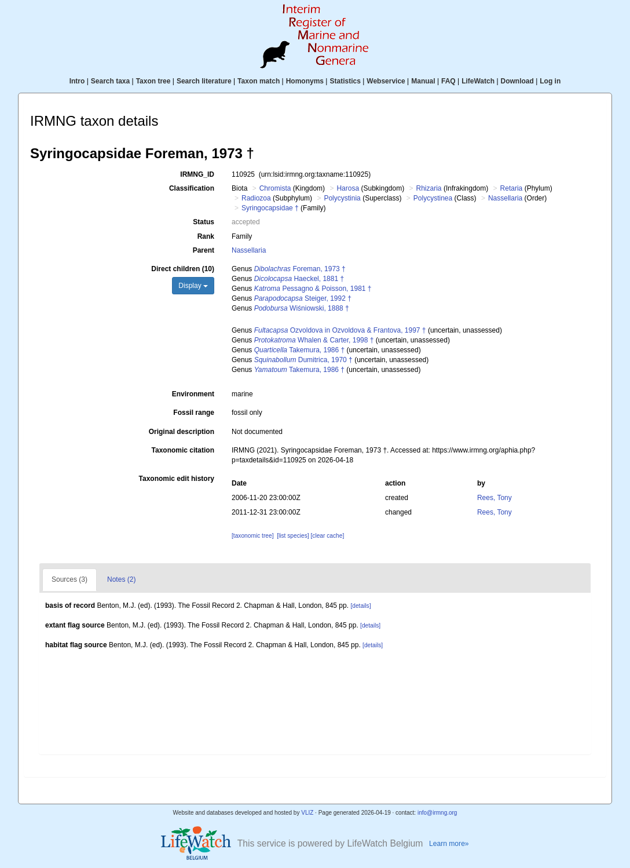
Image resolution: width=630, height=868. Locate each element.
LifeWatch (478, 81)
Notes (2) (121, 579)
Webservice (386, 81)
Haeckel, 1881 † (299, 279)
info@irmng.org (437, 812)
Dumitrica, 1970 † (303, 360)
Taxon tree (153, 81)
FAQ (448, 81)
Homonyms (305, 81)
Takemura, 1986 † (299, 350)
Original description (181, 432)
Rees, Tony (494, 498)
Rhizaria (429, 188)
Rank (205, 236)
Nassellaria (505, 198)
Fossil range (193, 413)
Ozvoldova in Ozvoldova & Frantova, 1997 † (340, 330)
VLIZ (307, 812)
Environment (193, 394)
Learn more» (449, 844)
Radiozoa (256, 198)
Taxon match (258, 81)
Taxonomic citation (183, 450)
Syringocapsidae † (270, 208)
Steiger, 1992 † (302, 298)
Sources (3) (69, 579)
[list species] (293, 536)
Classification (191, 188)
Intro (77, 81)
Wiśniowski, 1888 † (301, 308)
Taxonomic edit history (176, 479)
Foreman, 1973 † (300, 269)
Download (517, 81)
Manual (423, 81)
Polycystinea (432, 198)
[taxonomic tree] (252, 536)
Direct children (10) (182, 269)
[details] (360, 606)
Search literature (204, 81)
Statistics (344, 81)
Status (203, 222)
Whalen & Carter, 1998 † (314, 340)
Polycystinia (342, 198)
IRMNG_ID (197, 174)
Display (193, 286)
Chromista (275, 188)
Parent (203, 250)
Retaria (511, 188)
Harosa (347, 188)
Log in (550, 81)
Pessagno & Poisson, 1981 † (313, 289)
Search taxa (110, 81)
